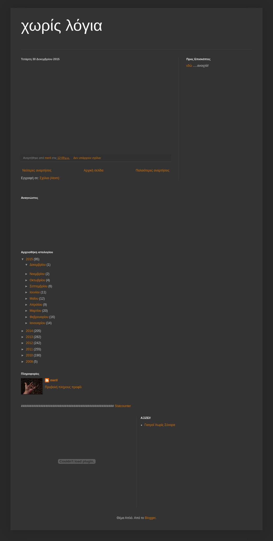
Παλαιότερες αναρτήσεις (152, 170)
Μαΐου (34, 298)
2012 (30, 343)
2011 (30, 349)
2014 (30, 331)
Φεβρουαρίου (39, 317)
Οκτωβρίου (38, 280)
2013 (30, 337)
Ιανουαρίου (38, 323)
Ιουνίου (35, 292)
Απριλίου (36, 304)
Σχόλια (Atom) (49, 178)
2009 (30, 361)
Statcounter (123, 406)
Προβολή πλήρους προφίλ (63, 387)
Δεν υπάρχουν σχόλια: (88, 157)
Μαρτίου (36, 311)
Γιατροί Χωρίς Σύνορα (160, 425)
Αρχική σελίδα (93, 170)
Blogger (150, 518)
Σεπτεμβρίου (39, 286)
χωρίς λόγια (61, 25)
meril (54, 380)
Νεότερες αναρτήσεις (36, 170)
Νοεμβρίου (38, 274)
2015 (30, 259)
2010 (30, 355)
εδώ (189, 65)
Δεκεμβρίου (38, 265)
